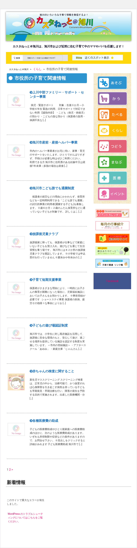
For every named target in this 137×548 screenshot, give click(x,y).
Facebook (112, 281)
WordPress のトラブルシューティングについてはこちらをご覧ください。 (25, 517)
